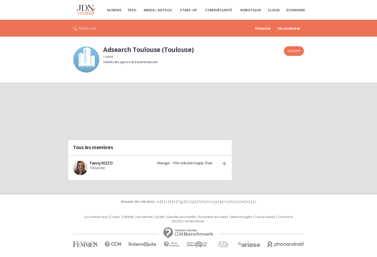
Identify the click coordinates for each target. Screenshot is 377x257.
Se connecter (289, 28)
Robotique (250, 9)
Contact (115, 217)
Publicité (128, 217)
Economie (295, 9)
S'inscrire (262, 28)
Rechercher (88, 28)
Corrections (285, 217)
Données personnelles (181, 217)
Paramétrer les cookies (213, 217)
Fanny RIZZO (101, 163)
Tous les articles (265, 217)
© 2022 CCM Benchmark (188, 221)
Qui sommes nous (95, 217)
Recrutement (144, 217)
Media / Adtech (158, 9)
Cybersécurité (218, 9)
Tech (131, 9)
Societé (159, 217)
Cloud (274, 9)
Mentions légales (241, 217)
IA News (114, 9)
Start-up (188, 9)
